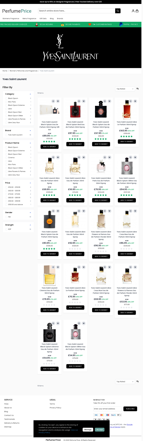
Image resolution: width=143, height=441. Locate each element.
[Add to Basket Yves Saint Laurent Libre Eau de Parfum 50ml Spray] (50, 200)
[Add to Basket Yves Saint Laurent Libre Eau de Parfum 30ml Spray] (75, 200)
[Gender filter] (18, 212)
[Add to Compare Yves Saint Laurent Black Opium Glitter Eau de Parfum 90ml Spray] (130, 157)
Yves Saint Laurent (47, 71)
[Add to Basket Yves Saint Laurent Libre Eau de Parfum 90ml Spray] (75, 254)
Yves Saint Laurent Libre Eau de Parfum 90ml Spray (75, 234)
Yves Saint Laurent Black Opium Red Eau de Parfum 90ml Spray (75, 124)
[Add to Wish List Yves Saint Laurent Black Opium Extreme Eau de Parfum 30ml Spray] (58, 323)
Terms (52, 404)
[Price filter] (18, 183)
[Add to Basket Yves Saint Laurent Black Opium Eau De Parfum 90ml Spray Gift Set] (50, 147)
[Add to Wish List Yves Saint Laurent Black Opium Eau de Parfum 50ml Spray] (109, 101)
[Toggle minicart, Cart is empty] (137, 11)
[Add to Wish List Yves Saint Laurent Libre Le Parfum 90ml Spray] (135, 101)
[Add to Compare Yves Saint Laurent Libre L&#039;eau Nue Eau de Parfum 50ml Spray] (105, 267)
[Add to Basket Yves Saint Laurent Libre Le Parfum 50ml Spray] (75, 307)
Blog (52, 18)
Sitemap (7, 427)
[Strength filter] (18, 225)
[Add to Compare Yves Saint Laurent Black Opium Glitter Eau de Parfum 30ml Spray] (79, 323)
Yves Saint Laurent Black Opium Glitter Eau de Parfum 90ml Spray (127, 180)
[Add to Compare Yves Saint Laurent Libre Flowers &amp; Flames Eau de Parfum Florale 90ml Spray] (105, 211)
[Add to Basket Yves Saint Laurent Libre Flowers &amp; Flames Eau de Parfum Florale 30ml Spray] (127, 312)
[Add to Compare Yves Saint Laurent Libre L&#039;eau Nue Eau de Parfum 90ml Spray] (130, 211)
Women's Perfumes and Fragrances (24, 71)
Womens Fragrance (11, 18)
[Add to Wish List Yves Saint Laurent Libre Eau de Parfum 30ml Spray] (84, 157)
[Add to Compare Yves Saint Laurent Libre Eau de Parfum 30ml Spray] (79, 157)
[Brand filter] (18, 130)
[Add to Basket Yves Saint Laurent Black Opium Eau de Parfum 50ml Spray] (101, 144)
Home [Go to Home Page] (5, 71)
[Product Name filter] (18, 143)
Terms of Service (114, 427)
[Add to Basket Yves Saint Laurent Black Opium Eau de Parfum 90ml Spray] (50, 254)
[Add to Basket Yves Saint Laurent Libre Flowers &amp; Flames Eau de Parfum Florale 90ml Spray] (101, 256)
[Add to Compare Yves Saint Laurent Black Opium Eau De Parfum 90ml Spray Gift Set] (53, 101)
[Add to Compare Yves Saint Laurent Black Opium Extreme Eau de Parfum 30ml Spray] (53, 323)
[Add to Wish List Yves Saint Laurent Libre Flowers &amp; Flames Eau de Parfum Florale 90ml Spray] (109, 211)
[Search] (118, 10)
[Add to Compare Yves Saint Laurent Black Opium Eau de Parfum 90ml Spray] (53, 211)
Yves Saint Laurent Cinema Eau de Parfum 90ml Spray (49, 290)
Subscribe (130, 409)
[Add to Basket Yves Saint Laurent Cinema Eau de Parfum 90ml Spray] (50, 310)
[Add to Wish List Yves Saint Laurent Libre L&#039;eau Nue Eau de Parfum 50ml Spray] (109, 267)
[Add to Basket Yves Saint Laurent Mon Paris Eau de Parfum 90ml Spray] (101, 200)
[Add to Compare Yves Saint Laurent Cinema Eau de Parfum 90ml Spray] (53, 267)
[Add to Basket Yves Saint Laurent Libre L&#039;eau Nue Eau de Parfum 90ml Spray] (127, 254)
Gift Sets (43, 18)
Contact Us (9, 415)
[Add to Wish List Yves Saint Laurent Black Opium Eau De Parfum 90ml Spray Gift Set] (58, 101)
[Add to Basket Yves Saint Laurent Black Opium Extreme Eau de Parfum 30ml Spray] (50, 369)
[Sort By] (125, 89)
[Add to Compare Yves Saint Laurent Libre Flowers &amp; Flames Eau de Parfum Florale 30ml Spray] (130, 267)
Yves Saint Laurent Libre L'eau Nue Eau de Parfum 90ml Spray (127, 234)
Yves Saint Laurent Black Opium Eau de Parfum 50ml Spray (101, 124)
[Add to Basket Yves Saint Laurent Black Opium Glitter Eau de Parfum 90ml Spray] (127, 200)
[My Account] (133, 11)
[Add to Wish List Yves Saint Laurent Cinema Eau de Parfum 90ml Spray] (58, 267)
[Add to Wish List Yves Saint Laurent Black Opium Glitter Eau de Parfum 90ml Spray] (135, 157)
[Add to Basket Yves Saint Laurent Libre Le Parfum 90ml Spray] (127, 141)
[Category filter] (18, 94)
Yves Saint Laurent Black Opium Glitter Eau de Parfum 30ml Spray (75, 346)
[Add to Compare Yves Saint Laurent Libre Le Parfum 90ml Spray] (130, 101)
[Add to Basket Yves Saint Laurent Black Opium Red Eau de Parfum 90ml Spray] (75, 144)
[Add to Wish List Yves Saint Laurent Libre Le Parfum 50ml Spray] (84, 267)
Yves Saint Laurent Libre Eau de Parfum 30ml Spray (75, 180)
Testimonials (9, 419)
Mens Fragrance (29, 18)
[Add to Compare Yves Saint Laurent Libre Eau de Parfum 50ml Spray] (53, 157)
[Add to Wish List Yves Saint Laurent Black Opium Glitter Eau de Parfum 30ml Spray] (84, 323)
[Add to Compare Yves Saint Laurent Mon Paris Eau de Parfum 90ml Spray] (105, 157)
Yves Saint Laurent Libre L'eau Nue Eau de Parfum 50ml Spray (101, 290)
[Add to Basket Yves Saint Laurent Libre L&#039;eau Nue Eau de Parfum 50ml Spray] (101, 310)
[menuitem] (60, 19)
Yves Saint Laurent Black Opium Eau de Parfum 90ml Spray (49, 234)
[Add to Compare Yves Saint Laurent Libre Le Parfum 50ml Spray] (79, 267)
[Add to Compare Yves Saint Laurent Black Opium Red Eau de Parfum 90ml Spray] (79, 101)
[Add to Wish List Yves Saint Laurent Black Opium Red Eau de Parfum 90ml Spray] (84, 101)
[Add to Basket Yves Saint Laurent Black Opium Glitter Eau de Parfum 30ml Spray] (75, 366)
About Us (8, 408)
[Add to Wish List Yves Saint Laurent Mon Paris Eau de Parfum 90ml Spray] (109, 157)
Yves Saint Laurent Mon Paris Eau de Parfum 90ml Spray (101, 180)
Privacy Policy (55, 408)
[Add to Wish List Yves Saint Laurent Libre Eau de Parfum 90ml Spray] (84, 211)
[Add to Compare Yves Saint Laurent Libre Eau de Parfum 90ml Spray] (79, 211)
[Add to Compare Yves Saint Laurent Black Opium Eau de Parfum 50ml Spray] (105, 101)
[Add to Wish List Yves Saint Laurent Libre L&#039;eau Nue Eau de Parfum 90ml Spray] (135, 211)
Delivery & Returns (11, 423)
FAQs (6, 404)
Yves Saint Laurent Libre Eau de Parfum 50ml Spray (50, 180)
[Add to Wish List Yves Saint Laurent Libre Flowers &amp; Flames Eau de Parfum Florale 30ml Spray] (135, 267)
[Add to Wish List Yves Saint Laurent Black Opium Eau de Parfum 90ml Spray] (58, 211)
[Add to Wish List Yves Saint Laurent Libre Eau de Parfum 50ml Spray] (58, 157)
